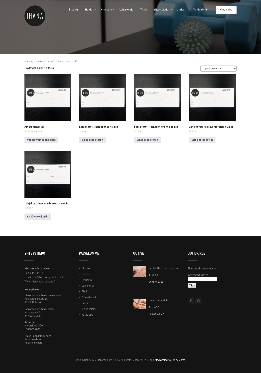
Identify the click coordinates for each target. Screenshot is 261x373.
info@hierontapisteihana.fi (47, 277)
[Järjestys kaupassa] (218, 69)
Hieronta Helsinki (158, 300)
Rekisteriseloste (33, 342)
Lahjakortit (126, 9)
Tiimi (143, 9)
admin (154, 274)
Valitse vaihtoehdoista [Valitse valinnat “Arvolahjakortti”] (41, 139)
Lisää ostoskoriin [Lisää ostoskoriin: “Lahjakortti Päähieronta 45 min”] (92, 139)
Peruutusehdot (33, 339)
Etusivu (73, 9)
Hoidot (90, 9)
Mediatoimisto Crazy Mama (170, 360)
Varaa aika (226, 9)
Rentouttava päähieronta (163, 268)
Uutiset (181, 9)
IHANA (154, 307)
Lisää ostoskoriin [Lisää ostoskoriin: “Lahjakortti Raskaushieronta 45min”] (147, 139)
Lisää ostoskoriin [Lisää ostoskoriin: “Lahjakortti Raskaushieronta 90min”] (37, 216)
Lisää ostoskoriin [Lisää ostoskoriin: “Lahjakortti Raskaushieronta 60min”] (202, 139)
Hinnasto (108, 9)
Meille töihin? (201, 9)
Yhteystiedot (163, 9)
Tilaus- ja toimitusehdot (37, 336)
